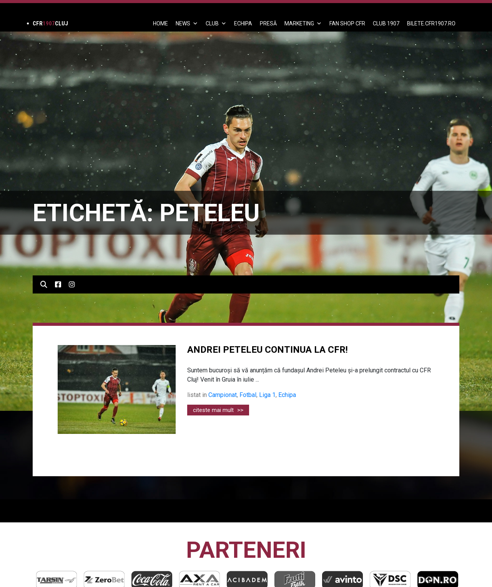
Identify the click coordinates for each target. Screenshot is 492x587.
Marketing (303, 23)
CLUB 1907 (386, 23)
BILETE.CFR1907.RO (431, 23)
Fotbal (247, 395)
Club (216, 23)
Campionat (222, 395)
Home (160, 23)
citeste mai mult (218, 410)
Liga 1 (267, 395)
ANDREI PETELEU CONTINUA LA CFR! (267, 349)
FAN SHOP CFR (347, 23)
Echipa (287, 395)
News (187, 23)
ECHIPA (243, 23)
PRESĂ (268, 23)
